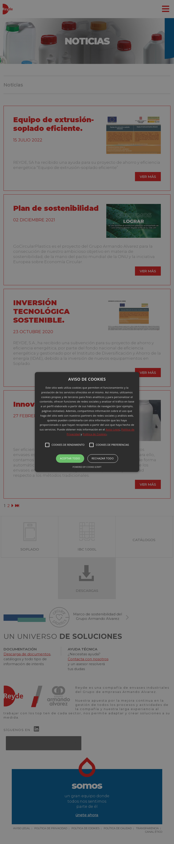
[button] (87, 422)
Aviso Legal (113, 429)
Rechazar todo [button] (103, 458)
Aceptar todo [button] (70, 458)
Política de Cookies (95, 434)
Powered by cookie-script (87, 467)
